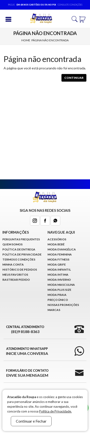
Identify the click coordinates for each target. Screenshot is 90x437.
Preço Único (58, 300)
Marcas (54, 310)
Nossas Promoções (63, 305)
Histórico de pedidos (19, 269)
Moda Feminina (60, 254)
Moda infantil (59, 269)
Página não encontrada (50, 40)
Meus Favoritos (15, 274)
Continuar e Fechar (31, 421)
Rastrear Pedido (16, 279)
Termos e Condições (18, 259)
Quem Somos (12, 244)
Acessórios (57, 239)
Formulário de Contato (27, 373)
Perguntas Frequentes (21, 239)
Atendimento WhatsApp (27, 351)
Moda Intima (58, 274)
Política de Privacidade (22, 254)
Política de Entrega (18, 249)
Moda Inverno (59, 279)
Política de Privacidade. (55, 411)
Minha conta (13, 264)
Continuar (74, 77)
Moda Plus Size (59, 289)
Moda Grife (57, 264)
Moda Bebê (56, 244)
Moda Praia (57, 295)
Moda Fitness (58, 259)
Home (25, 40)
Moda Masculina (61, 284)
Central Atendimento (25, 329)
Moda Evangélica (62, 249)
